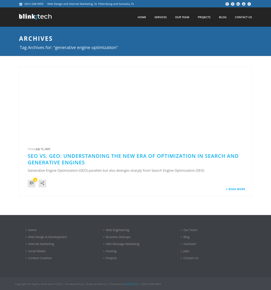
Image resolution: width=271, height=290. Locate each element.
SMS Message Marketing (121, 244)
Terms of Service (96, 284)
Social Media (36, 251)
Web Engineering (116, 230)
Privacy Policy (74, 284)
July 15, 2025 (43, 149)
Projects (204, 17)
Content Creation (39, 258)
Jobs (185, 251)
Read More (235, 189)
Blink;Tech (132, 284)
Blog (222, 17)
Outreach (188, 244)
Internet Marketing (40, 244)
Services (161, 17)
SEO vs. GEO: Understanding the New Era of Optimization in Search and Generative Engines (133, 159)
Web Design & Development (46, 237)
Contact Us (243, 17)
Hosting (109, 251)
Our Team (182, 17)
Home (142, 17)
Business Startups (116, 237)
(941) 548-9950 (33, 4)
